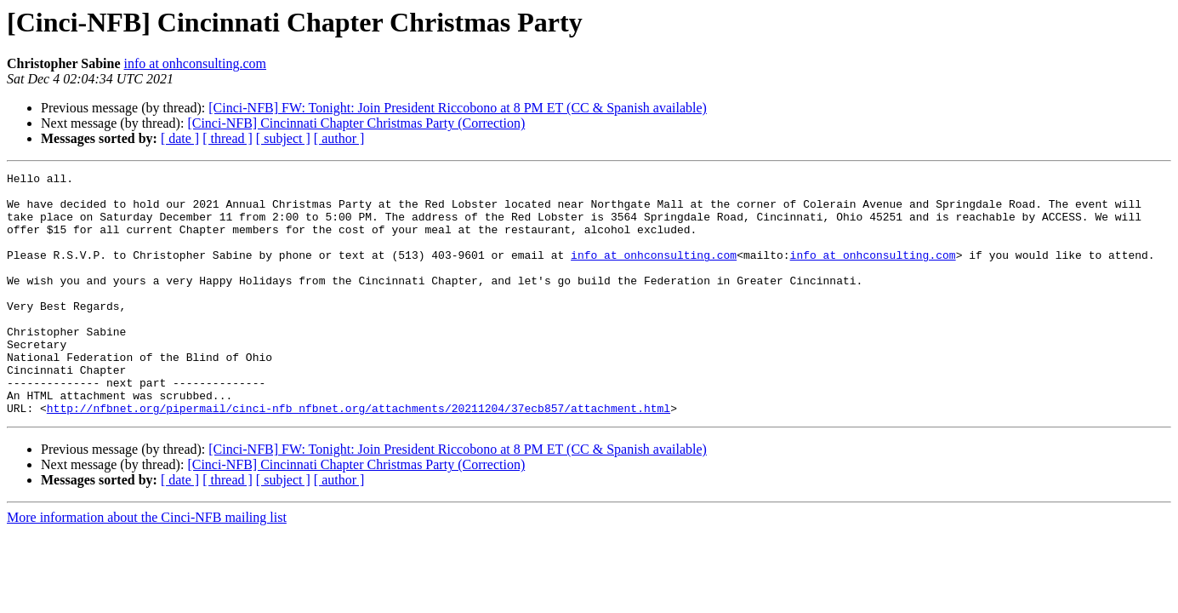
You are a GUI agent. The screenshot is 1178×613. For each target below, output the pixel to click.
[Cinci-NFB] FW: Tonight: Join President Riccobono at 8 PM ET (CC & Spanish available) (457, 107)
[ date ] (180, 138)
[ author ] (339, 138)
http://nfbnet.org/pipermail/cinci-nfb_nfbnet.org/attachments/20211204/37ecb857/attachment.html (358, 456)
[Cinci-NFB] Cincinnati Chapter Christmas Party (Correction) (356, 123)
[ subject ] (283, 138)
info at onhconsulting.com (195, 63)
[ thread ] (227, 138)
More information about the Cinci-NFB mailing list (147, 566)
